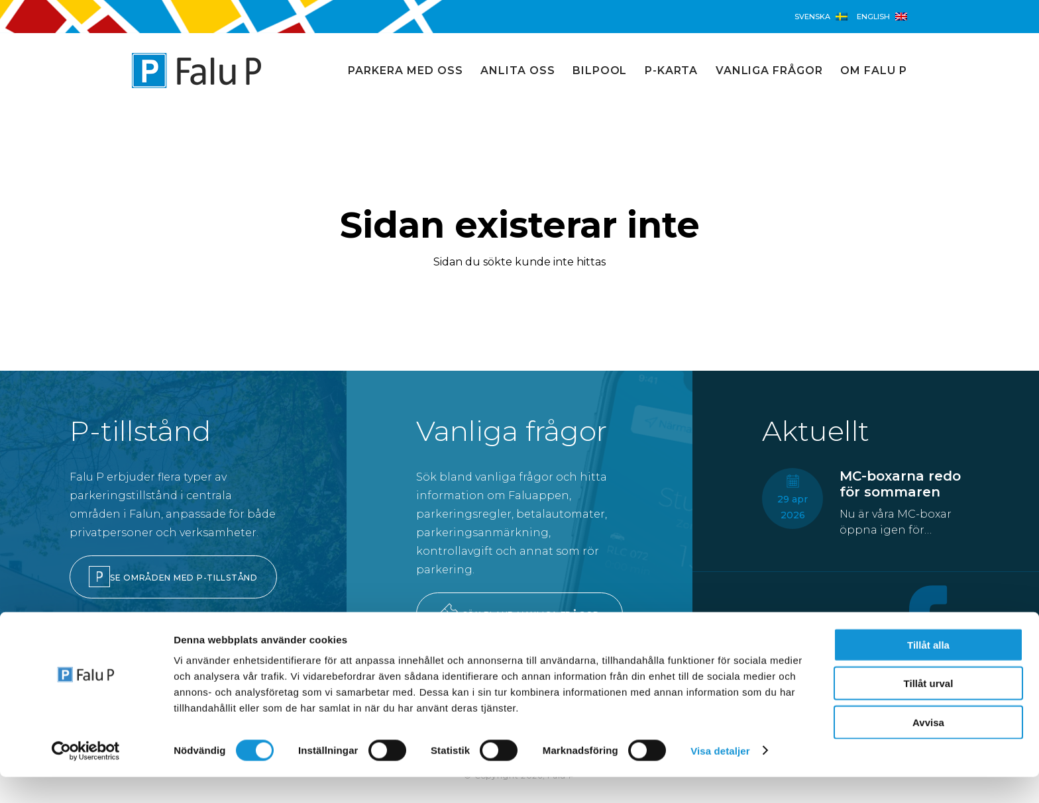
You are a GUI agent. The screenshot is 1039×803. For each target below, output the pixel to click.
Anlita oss (517, 70)
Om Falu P (873, 70)
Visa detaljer (719, 776)
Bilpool (600, 70)
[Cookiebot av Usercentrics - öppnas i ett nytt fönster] (86, 777)
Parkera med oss (405, 70)
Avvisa (928, 748)
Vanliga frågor (769, 70)
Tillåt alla (928, 671)
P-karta (671, 70)
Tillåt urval (929, 710)
